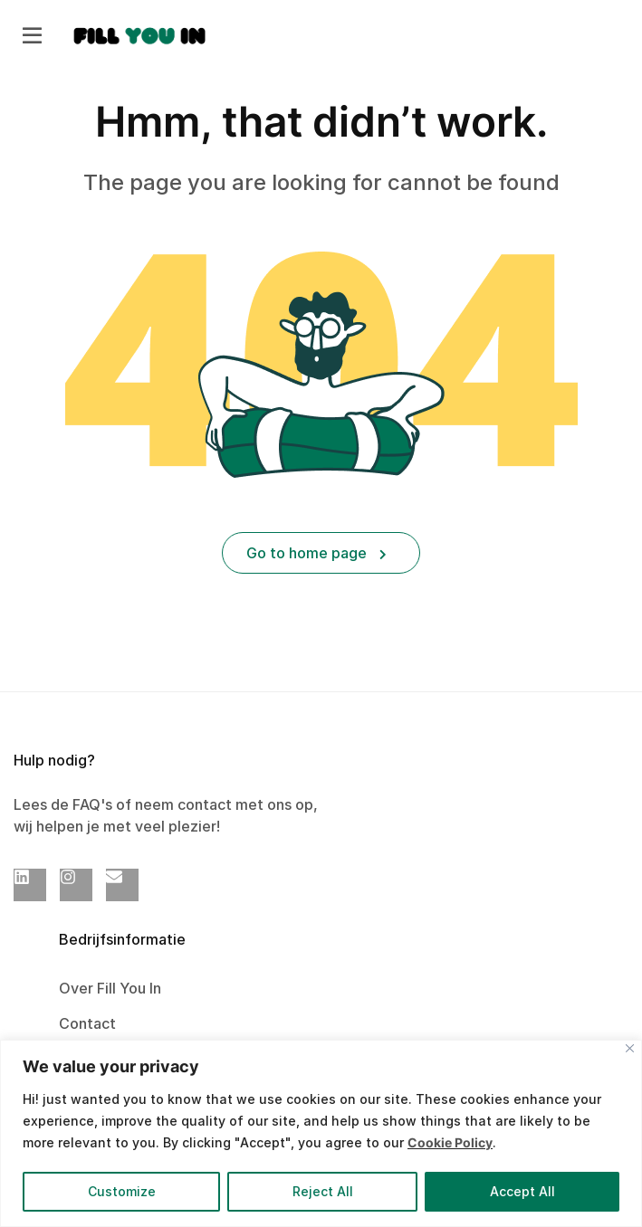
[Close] (630, 1048)
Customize (122, 1191)
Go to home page (316, 553)
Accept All (522, 1191)
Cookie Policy (450, 1142)
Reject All (322, 1191)
